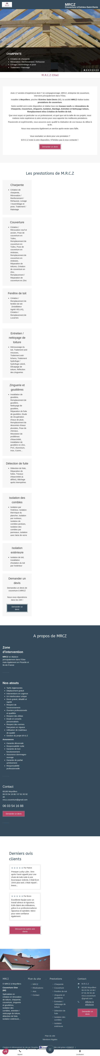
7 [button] (96, 70)
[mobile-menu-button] (50, 1049)
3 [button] (88, 70)
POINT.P (70, 1047)
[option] (50, 40)
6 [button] (94, 70)
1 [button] (84, 70)
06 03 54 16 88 (13, 806)
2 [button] (86, 70)
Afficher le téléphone (89, 1003)
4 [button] (90, 70)
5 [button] (92, 70)
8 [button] (98, 70)
